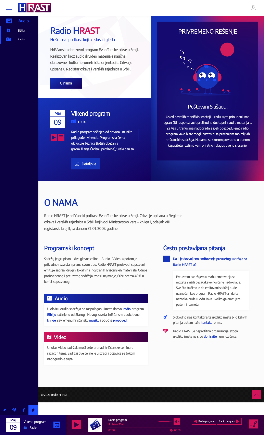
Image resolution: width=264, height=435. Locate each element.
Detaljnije (98, 169)
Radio (15, 40)
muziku (121, 327)
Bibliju (76, 321)
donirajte (215, 344)
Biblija (16, 31)
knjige (78, 327)
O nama (77, 85)
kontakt (221, 330)
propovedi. (65, 333)
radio (92, 126)
